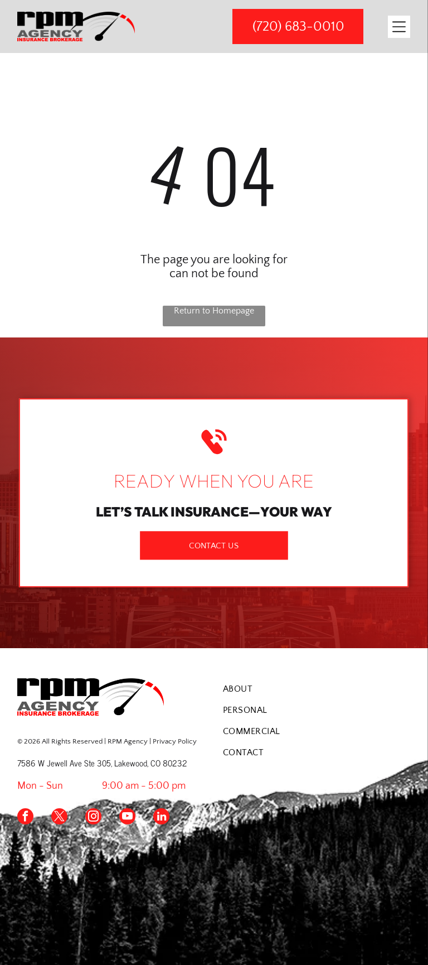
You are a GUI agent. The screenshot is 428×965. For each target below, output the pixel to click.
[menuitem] (317, 688)
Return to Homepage (214, 311)
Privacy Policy (175, 741)
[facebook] (25, 817)
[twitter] (59, 817)
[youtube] (127, 817)
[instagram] (93, 817)
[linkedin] (161, 817)
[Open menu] (399, 27)
